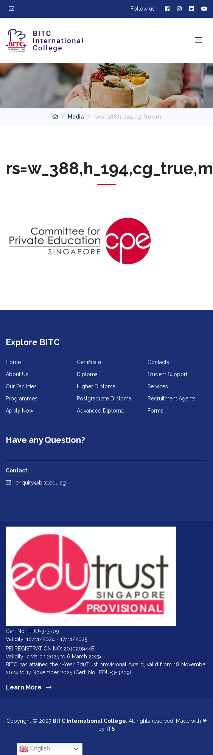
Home (13, 362)
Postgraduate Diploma (104, 398)
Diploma (87, 374)
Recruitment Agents (172, 398)
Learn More (28, 687)
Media (76, 117)
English (34, 748)
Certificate (89, 362)
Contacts (158, 362)
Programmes (21, 398)
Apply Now (19, 411)
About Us (17, 374)
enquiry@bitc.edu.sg (36, 483)
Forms (155, 411)
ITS (110, 729)
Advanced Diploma (100, 411)
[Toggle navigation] (198, 40)
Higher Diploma (96, 386)
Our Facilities (21, 386)
